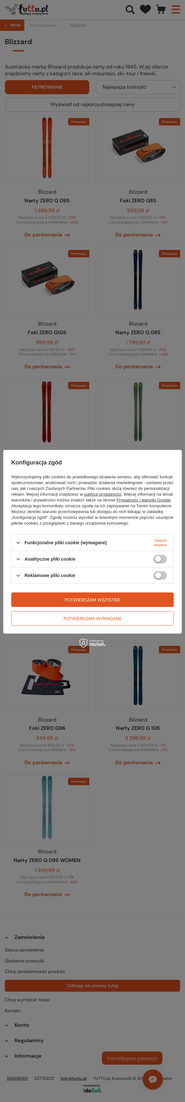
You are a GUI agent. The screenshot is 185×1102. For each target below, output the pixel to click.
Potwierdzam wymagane (92, 618)
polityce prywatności (102, 494)
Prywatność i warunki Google (144, 500)
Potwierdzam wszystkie (92, 599)
